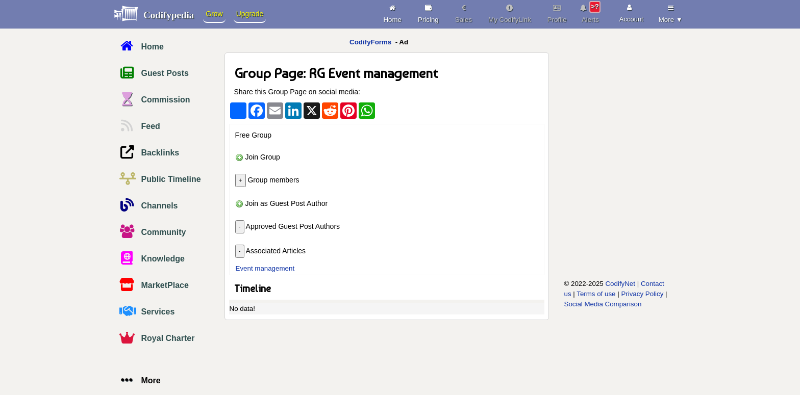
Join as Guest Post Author (281, 203)
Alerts (590, 12)
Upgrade (250, 14)
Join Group (257, 157)
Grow (214, 14)
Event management (265, 268)
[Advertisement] (608, 202)
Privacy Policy (642, 294)
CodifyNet (620, 283)
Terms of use (596, 294)
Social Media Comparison (603, 304)
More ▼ (671, 12)
